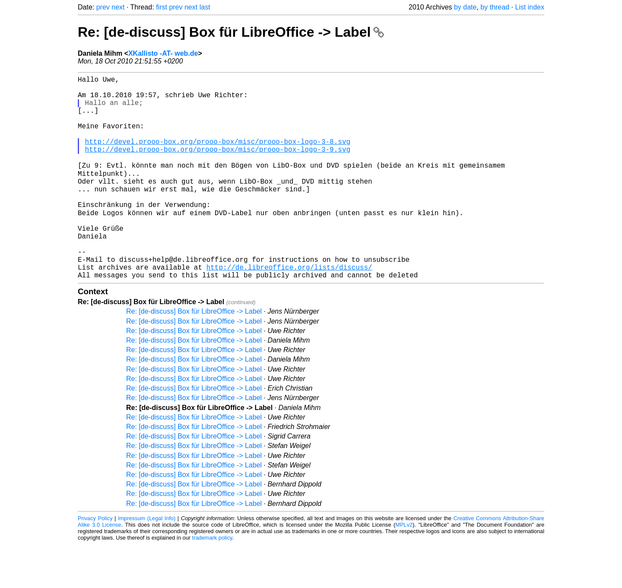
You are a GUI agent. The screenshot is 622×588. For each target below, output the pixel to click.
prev (103, 7)
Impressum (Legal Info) (146, 562)
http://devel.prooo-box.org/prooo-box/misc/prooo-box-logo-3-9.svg (217, 166)
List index (529, 7)
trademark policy (212, 581)
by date (465, 7)
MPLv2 (404, 568)
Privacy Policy (95, 562)
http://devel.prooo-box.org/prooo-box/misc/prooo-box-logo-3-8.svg (217, 157)
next (117, 7)
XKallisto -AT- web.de (163, 53)
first (161, 7)
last (205, 7)
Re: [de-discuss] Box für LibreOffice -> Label (231, 32)
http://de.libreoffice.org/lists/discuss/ (289, 309)
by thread (494, 7)
